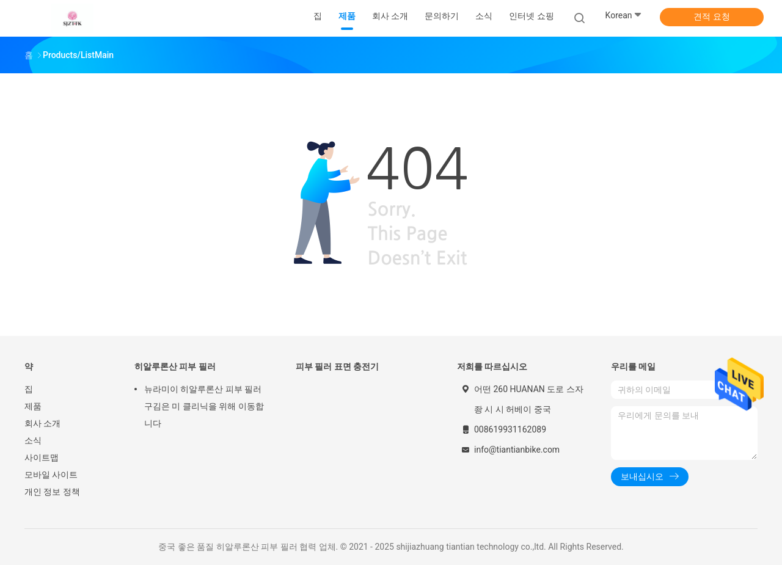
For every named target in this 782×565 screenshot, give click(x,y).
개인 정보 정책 (52, 492)
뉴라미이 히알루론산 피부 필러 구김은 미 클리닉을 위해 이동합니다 (204, 406)
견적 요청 (711, 16)
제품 (33, 406)
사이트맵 (41, 457)
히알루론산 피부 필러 (175, 366)
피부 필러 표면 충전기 (337, 366)
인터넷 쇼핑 (531, 16)
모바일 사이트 (51, 474)
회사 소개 (42, 423)
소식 (33, 440)
